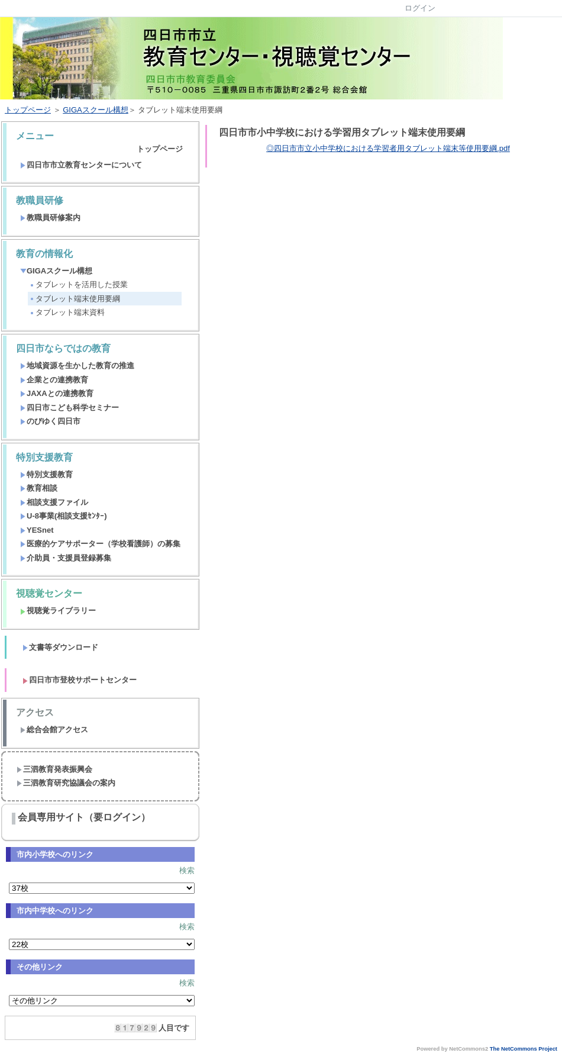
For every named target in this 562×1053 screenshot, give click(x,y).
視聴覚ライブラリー (58, 610)
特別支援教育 (46, 474)
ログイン (420, 8)
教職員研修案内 (50, 217)
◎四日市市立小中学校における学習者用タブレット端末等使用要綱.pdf (388, 148)
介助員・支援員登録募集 (65, 557)
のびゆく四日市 (50, 421)
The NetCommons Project (523, 1049)
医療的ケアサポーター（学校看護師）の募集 (100, 543)
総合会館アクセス (54, 729)
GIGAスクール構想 (95, 109)
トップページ (28, 109)
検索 (187, 870)
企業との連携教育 (54, 379)
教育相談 (38, 488)
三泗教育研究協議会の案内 (66, 782)
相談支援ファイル (54, 502)
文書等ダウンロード (60, 647)
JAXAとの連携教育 (56, 393)
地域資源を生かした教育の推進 (77, 365)
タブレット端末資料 (67, 312)
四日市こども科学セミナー (69, 407)
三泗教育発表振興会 (54, 769)
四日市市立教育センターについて (81, 164)
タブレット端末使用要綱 (74, 298)
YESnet (37, 530)
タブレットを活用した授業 (78, 284)
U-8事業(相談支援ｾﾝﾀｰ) (63, 515)
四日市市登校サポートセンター (79, 679)
